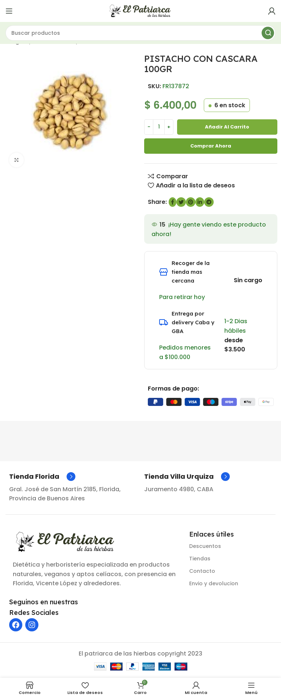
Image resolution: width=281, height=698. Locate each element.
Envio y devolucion (213, 583)
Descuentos (205, 546)
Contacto (202, 571)
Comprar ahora (210, 145)
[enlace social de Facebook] (172, 202)
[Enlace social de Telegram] (209, 202)
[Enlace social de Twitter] (181, 202)
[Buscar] (140, 33)
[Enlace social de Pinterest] (190, 202)
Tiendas (199, 558)
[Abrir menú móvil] (9, 11)
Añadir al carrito (227, 126)
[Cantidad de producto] (158, 127)
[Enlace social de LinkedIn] (199, 202)
